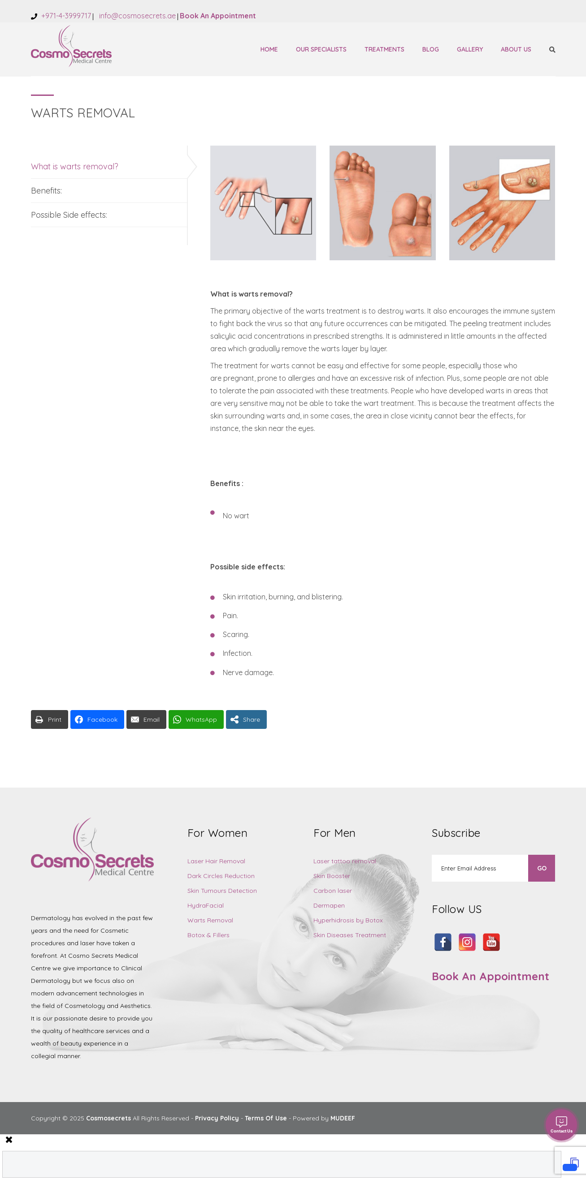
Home (269, 49)
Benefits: (46, 190)
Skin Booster (331, 876)
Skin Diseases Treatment (349, 935)
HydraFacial (205, 905)
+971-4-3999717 (65, 15)
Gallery (470, 49)
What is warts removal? (74, 166)
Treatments (384, 49)
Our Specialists (321, 49)
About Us (516, 49)
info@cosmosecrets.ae (136, 15)
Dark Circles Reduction (221, 876)
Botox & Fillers (208, 935)
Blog (430, 49)
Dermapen (329, 905)
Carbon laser (332, 891)
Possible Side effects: (69, 215)
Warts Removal (210, 920)
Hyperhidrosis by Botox (348, 920)
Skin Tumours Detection (222, 891)
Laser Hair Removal (216, 861)
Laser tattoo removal (344, 861)
